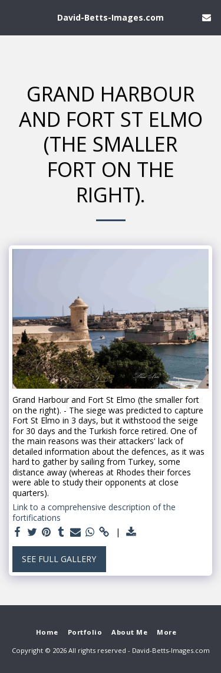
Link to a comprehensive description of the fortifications (94, 512)
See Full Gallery (59, 558)
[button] (13, 17)
